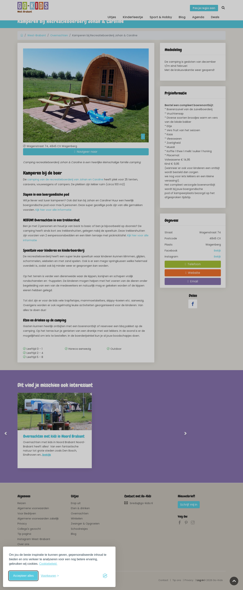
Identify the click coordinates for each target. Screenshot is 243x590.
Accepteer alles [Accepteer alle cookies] (23, 575)
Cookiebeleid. (48, 563)
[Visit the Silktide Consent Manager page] (105, 575)
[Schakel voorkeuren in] (50, 576)
